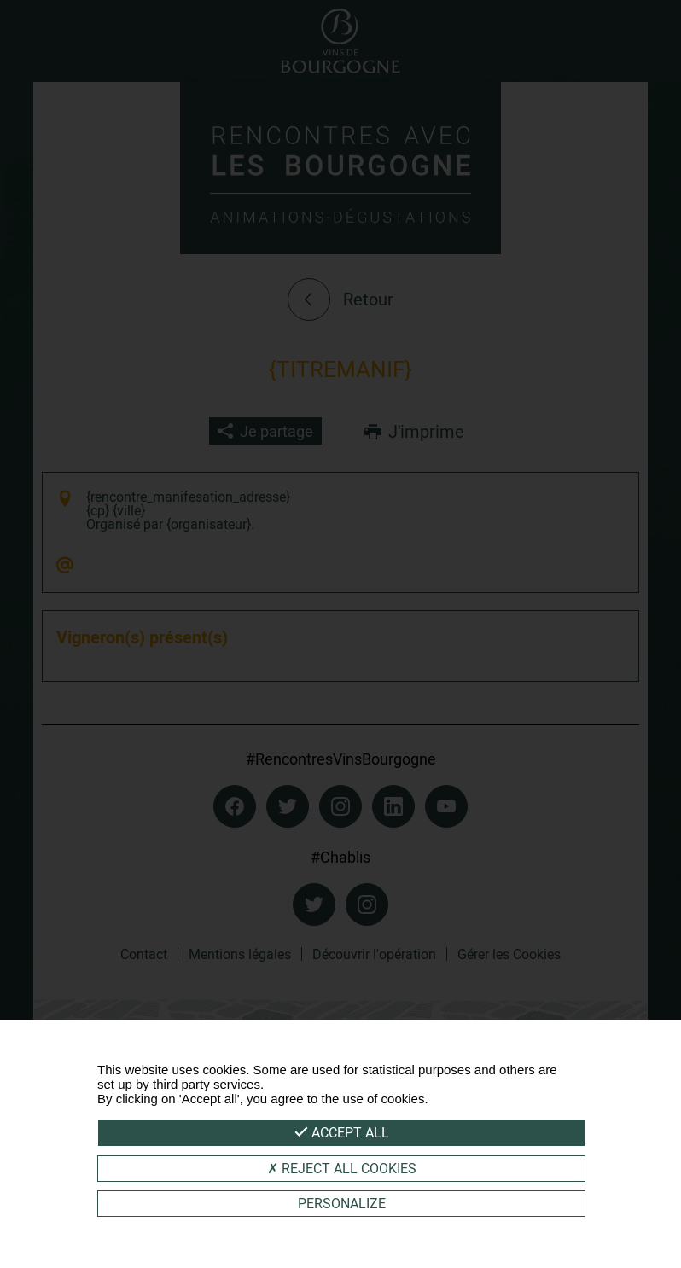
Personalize (342, 1203)
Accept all (341, 1132)
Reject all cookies (341, 1168)
